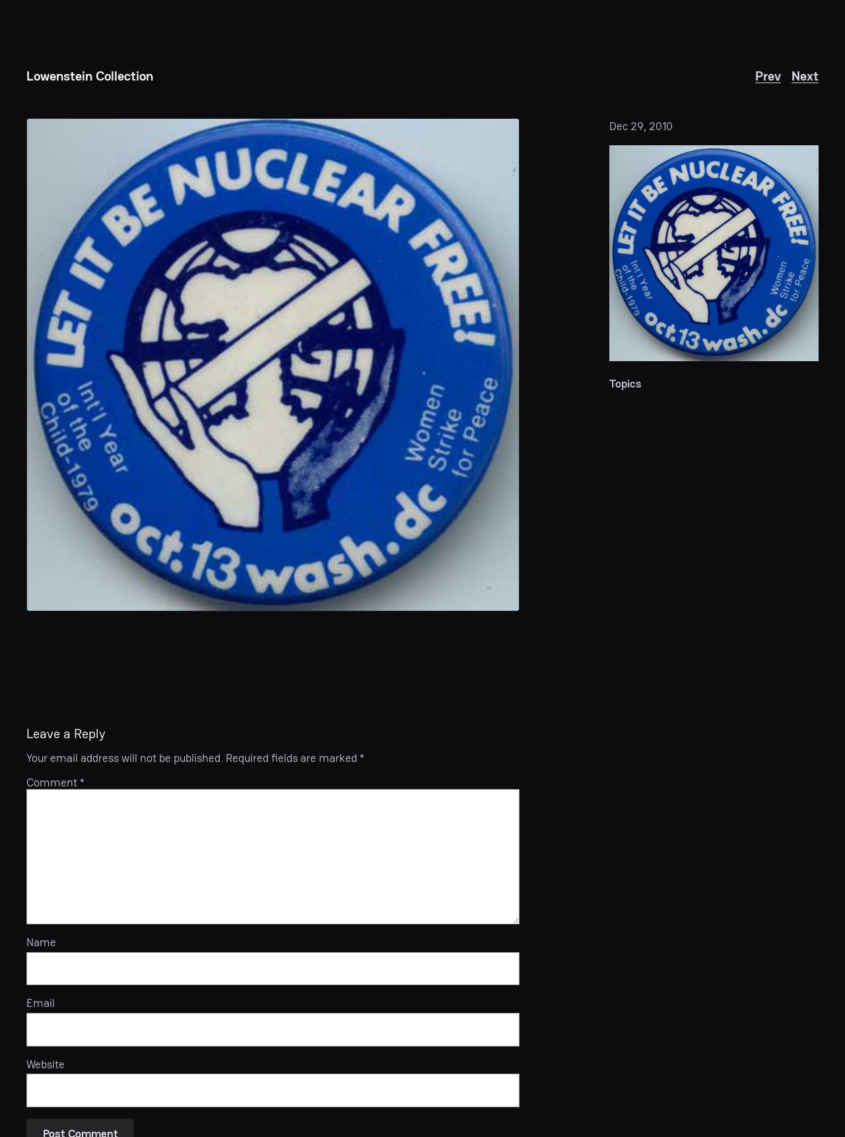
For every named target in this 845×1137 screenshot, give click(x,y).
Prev (768, 76)
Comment (55, 782)
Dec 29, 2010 (641, 126)
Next (805, 76)
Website (45, 1064)
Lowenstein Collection (89, 76)
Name (41, 942)
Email (40, 1003)
